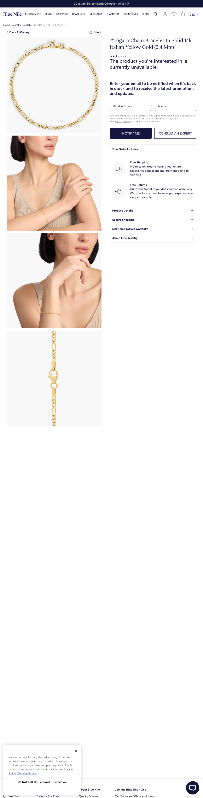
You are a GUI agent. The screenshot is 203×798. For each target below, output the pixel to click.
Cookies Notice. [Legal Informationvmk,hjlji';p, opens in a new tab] (27, 773)
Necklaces (96, 14)
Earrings (62, 14)
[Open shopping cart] (183, 14)
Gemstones (131, 14)
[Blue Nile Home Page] (12, 14)
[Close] (75, 751)
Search (27, 24)
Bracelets (78, 14)
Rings (48, 14)
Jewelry (16, 24)
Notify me (131, 133)
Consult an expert (175, 133)
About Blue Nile (89, 789)
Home (6, 24)
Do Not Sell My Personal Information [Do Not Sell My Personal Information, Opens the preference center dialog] (42, 781)
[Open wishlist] (174, 14)
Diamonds (113, 14)
